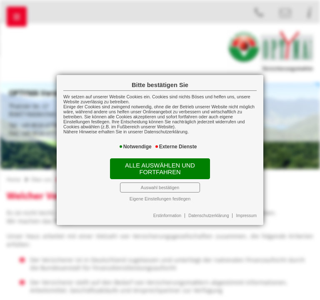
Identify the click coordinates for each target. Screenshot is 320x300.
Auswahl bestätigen (160, 187)
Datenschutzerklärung (208, 215)
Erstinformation (167, 215)
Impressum (246, 215)
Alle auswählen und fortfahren (160, 168)
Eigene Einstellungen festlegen (160, 198)
